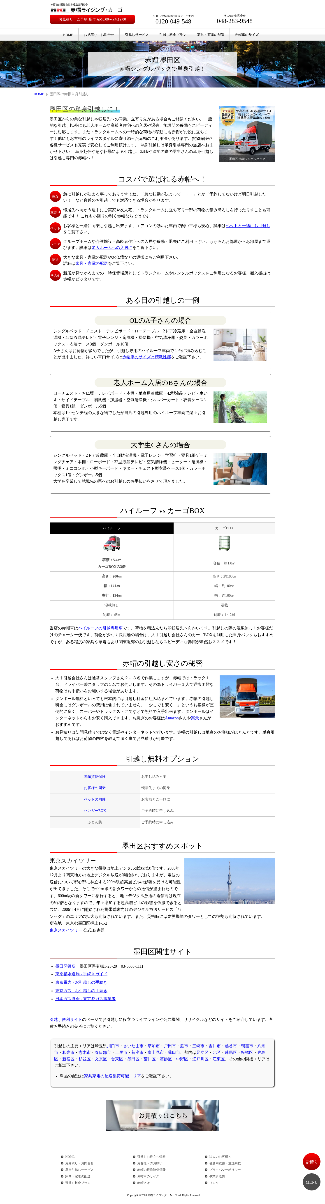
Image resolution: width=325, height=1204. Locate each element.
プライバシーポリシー (225, 1170)
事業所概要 (217, 1176)
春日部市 (103, 1052)
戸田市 (170, 1046)
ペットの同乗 (95, 799)
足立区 (202, 1052)
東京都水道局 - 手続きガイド (81, 974)
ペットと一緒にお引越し (248, 225)
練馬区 (231, 1052)
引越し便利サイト (66, 1019)
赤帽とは (143, 1183)
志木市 (85, 1052)
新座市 (137, 1052)
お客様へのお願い (149, 1163)
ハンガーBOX (95, 811)
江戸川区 (200, 1059)
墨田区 (133, 1059)
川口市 (113, 1046)
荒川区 (150, 1059)
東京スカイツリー (66, 930)
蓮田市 (174, 1052)
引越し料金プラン (172, 35)
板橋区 (247, 1052)
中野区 (182, 1059)
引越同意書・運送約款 (225, 1163)
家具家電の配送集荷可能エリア (112, 1076)
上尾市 (121, 1052)
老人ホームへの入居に (112, 247)
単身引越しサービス (79, 1170)
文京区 (101, 1059)
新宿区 (68, 1059)
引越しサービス (137, 35)
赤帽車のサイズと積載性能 (146, 357)
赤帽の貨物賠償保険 (151, 1170)
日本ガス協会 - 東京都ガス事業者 (85, 999)
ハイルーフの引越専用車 (100, 628)
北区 (217, 1052)
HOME (68, 35)
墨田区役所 (65, 966)
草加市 (154, 1046)
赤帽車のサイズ (247, 35)
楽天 (195, 718)
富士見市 (156, 1052)
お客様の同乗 (95, 788)
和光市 (68, 1052)
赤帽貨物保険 (95, 777)
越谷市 (231, 1046)
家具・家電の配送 (210, 35)
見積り (311, 1162)
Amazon (172, 718)
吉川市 (215, 1046)
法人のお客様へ (220, 1156)
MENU (312, 1182)
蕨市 (184, 1046)
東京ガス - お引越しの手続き (81, 990)
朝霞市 (247, 1046)
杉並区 (85, 1059)
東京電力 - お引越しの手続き (81, 982)
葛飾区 (166, 1059)
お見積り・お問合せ (99, 35)
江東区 (219, 1059)
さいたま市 (133, 1046)
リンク (214, 1183)
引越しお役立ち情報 (151, 1156)
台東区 (117, 1059)
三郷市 (198, 1046)
